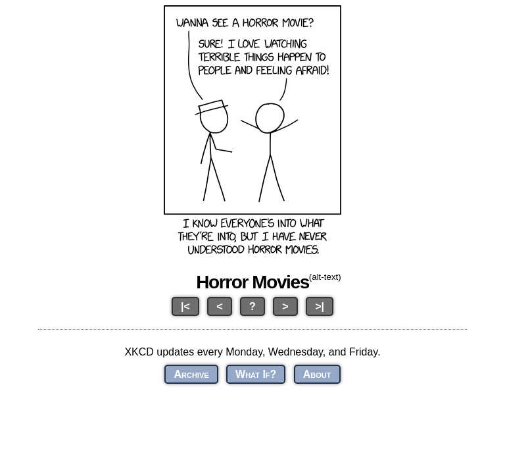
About (317, 374)
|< (185, 306)
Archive (191, 374)
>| (319, 306)
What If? (255, 374)
